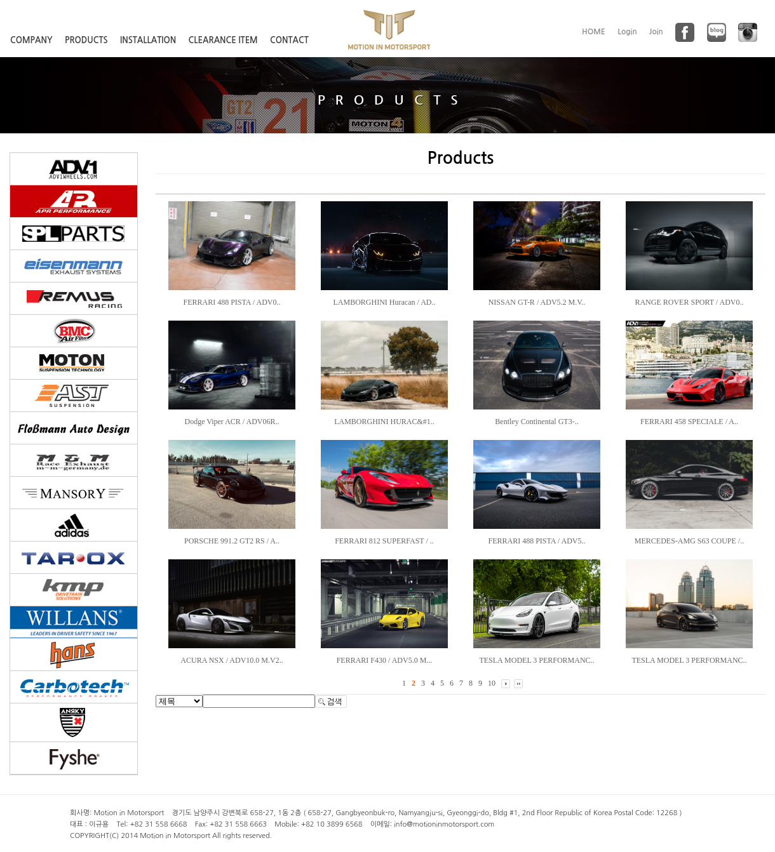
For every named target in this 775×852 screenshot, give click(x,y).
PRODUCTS (86, 40)
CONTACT (289, 40)
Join (656, 32)
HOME (593, 32)
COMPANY (31, 40)
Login (627, 32)
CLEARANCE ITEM (223, 40)
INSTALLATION (148, 40)
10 (491, 683)
